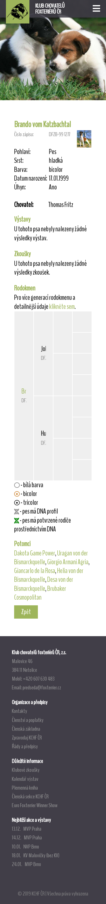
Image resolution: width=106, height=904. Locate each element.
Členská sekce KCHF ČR (30, 796)
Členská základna (26, 729)
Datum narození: (30, 178)
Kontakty (19, 711)
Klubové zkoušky (26, 770)
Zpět (26, 612)
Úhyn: (20, 187)
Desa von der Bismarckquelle (43, 584)
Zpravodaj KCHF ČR (27, 737)
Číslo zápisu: (24, 134)
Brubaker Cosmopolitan (40, 593)
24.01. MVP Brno (26, 864)
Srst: (18, 160)
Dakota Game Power (34, 553)
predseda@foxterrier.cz (42, 687)
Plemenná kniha (25, 788)
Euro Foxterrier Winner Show (34, 805)
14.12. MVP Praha (27, 837)
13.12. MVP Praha (26, 829)
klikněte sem (62, 306)
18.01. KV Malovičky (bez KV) (35, 855)
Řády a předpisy (25, 746)
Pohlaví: (22, 152)
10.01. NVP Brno (25, 846)
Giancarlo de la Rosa (34, 571)
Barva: (20, 169)
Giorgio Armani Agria (67, 562)
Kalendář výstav (25, 779)
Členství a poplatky (28, 720)
